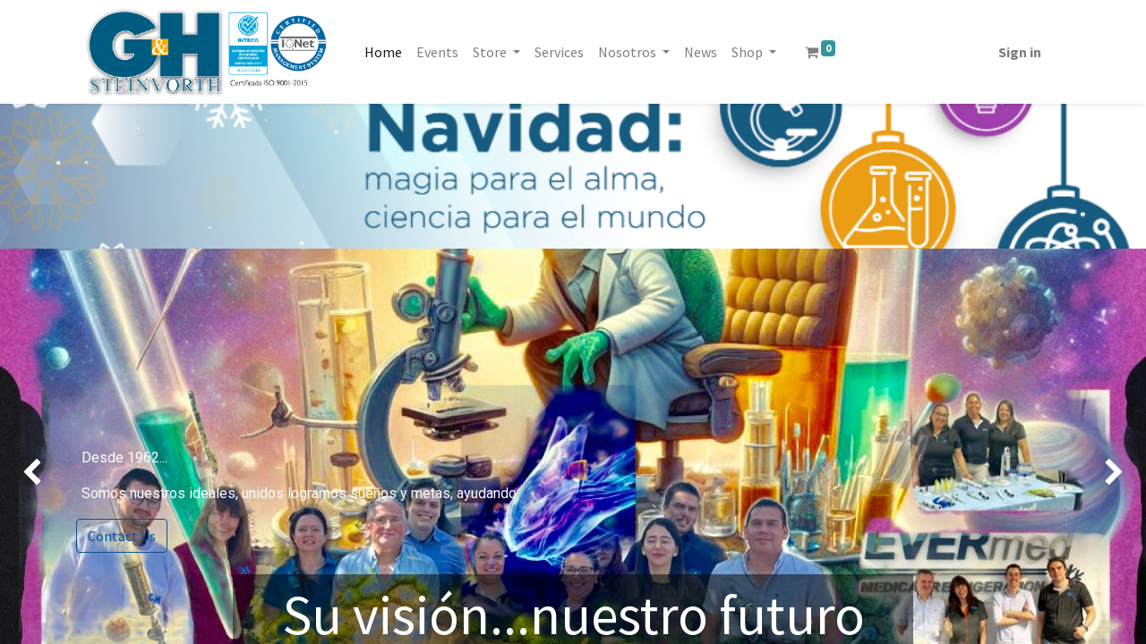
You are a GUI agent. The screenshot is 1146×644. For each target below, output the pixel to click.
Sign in (1019, 52)
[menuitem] (383, 52)
